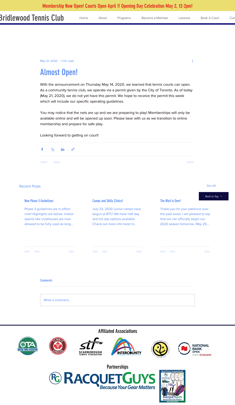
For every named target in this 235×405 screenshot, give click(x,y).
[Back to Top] (214, 196)
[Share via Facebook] (42, 149)
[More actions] (192, 60)
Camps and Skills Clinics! (107, 201)
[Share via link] (73, 149)
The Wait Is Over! (170, 201)
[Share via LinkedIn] (63, 149)
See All (211, 185)
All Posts (25, 33)
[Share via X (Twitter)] (52, 149)
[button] (102, 18)
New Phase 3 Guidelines (38, 201)
